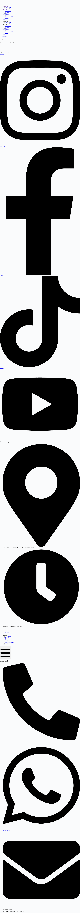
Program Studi (8, 8)
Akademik (5, 9)
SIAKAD (7, 12)
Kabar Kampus (6, 14)
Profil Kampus (8, 7)
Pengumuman (8, 11)
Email (4, 19)
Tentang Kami (6, 6)
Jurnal (6, 13)
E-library (7, 18)
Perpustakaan (5, 15)
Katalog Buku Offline (9, 16)
